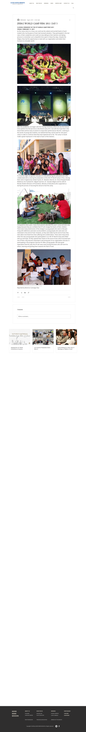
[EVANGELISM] (41, 713)
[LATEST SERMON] (55, 715)
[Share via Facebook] (18, 292)
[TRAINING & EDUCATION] (42, 719)
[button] (31, 3)
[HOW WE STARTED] (29, 715)
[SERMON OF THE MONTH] (56, 719)
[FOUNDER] (29, 713)
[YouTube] (56, 726)
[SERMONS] (55, 711)
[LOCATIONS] (68, 715)
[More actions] (70, 20)
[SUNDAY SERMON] (55, 713)
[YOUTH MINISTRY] (41, 715)
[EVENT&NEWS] (68, 711)
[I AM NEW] (68, 713)
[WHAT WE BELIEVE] (29, 719)
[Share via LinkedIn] (25, 292)
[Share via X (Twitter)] (21, 292)
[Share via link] (28, 292)
